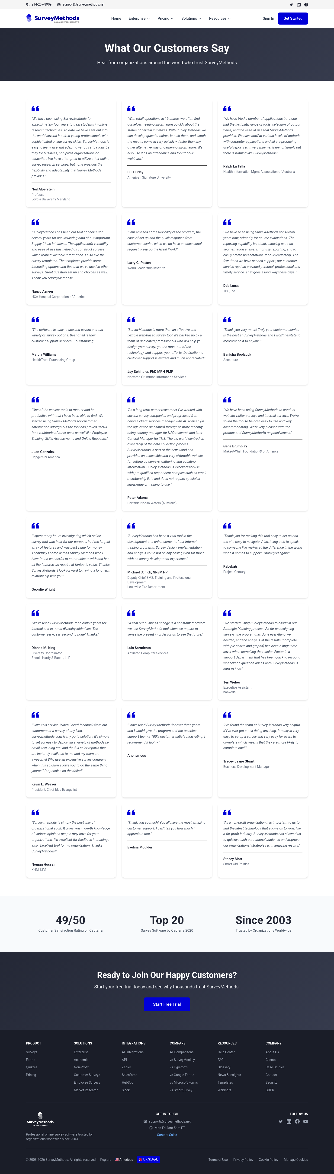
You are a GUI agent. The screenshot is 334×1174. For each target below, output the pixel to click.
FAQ (221, 1060)
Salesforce (129, 1075)
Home (116, 18)
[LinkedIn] (299, 4)
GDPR (270, 1090)
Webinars (224, 1090)
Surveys (31, 1052)
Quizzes (31, 1067)
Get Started (292, 18)
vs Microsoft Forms (184, 1082)
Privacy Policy (243, 1159)
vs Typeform (179, 1067)
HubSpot (128, 1082)
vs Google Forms (182, 1075)
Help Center (226, 1052)
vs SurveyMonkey (182, 1060)
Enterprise (139, 18)
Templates (225, 1082)
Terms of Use (218, 1159)
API (124, 1060)
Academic (81, 1060)
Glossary (224, 1067)
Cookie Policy (268, 1159)
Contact (271, 1075)
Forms (30, 1060)
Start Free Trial (167, 1004)
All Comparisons (182, 1052)
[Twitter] (291, 4)
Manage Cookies (296, 1159)
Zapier (126, 1067)
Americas (124, 1159)
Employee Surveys (87, 1082)
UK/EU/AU (148, 1159)
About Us (272, 1052)
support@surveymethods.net (167, 1121)
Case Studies (275, 1067)
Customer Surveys (87, 1075)
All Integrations (133, 1052)
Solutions (191, 18)
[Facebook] (306, 4)
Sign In (268, 18)
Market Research (86, 1090)
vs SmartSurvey (181, 1090)
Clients (271, 1060)
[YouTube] (305, 1121)
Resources (220, 18)
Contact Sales (167, 1135)
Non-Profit (81, 1067)
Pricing (166, 18)
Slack (126, 1090)
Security (271, 1082)
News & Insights (229, 1075)
